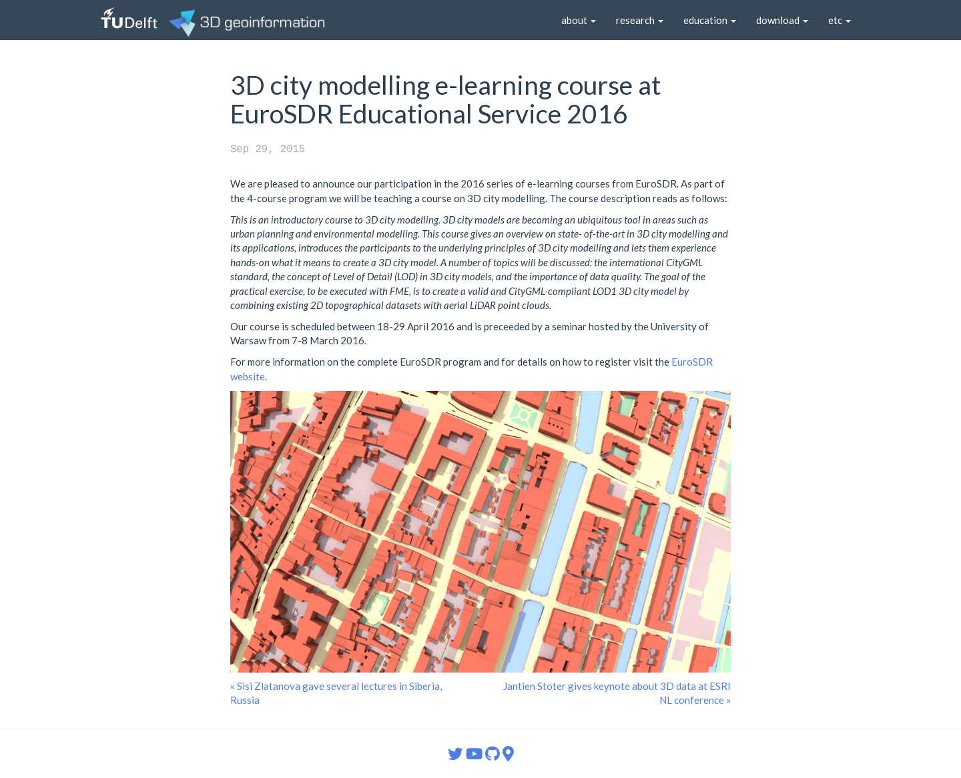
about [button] (578, 20)
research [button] (639, 20)
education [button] (709, 20)
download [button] (782, 20)
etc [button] (839, 20)
